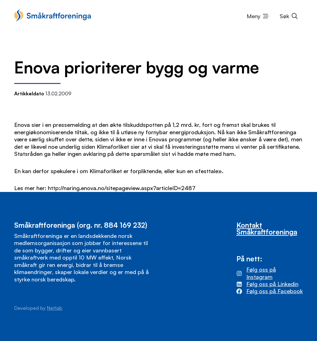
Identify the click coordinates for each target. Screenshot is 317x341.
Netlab (54, 308)
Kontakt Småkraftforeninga (266, 228)
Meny (254, 16)
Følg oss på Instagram (261, 273)
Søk (284, 16)
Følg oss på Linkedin (272, 284)
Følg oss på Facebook (274, 291)
